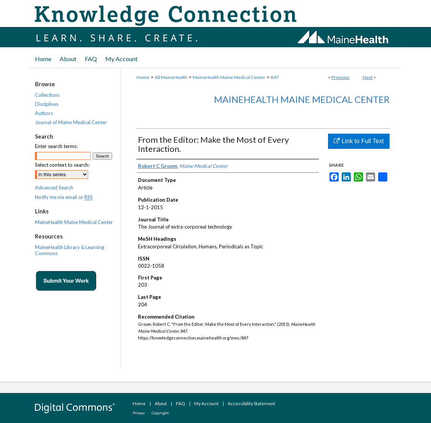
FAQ (180, 403)
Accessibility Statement (251, 403)
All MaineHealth (171, 77)
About (161, 403)
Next (367, 77)
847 (275, 77)
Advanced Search (54, 188)
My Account (206, 403)
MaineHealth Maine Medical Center (229, 77)
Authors (44, 113)
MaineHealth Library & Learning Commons (69, 250)
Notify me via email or (64, 197)
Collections (47, 95)
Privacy (139, 412)
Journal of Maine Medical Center (71, 122)
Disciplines (47, 104)
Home (142, 77)
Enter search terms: (56, 146)
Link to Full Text (358, 141)
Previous (340, 77)
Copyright (160, 412)
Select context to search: (62, 165)
